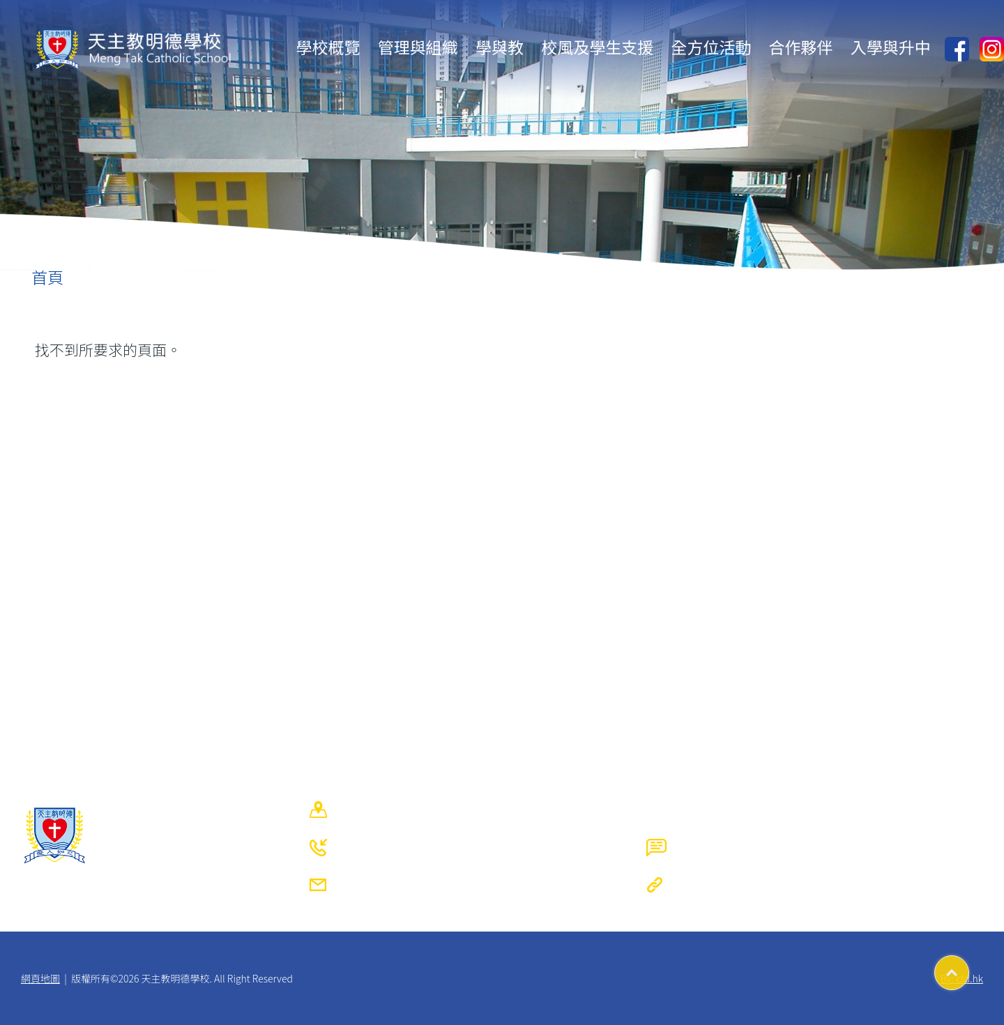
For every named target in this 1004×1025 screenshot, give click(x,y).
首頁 (47, 277)
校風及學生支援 (597, 47)
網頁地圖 (40, 978)
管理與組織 (418, 47)
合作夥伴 (801, 47)
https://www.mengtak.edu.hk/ (826, 884)
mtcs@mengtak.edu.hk (466, 884)
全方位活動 (711, 47)
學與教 (500, 47)
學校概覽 (328, 47)
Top (968, 968)
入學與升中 (891, 47)
